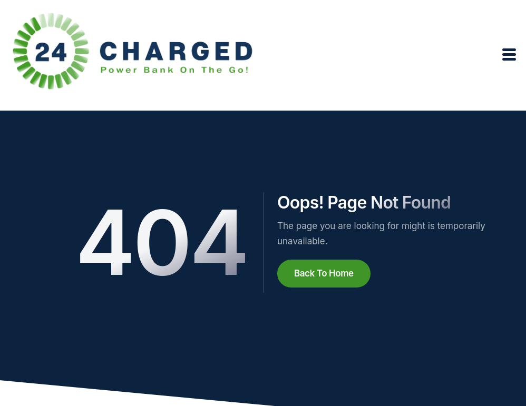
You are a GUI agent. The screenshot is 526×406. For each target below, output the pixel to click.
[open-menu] (509, 54)
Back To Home (324, 273)
